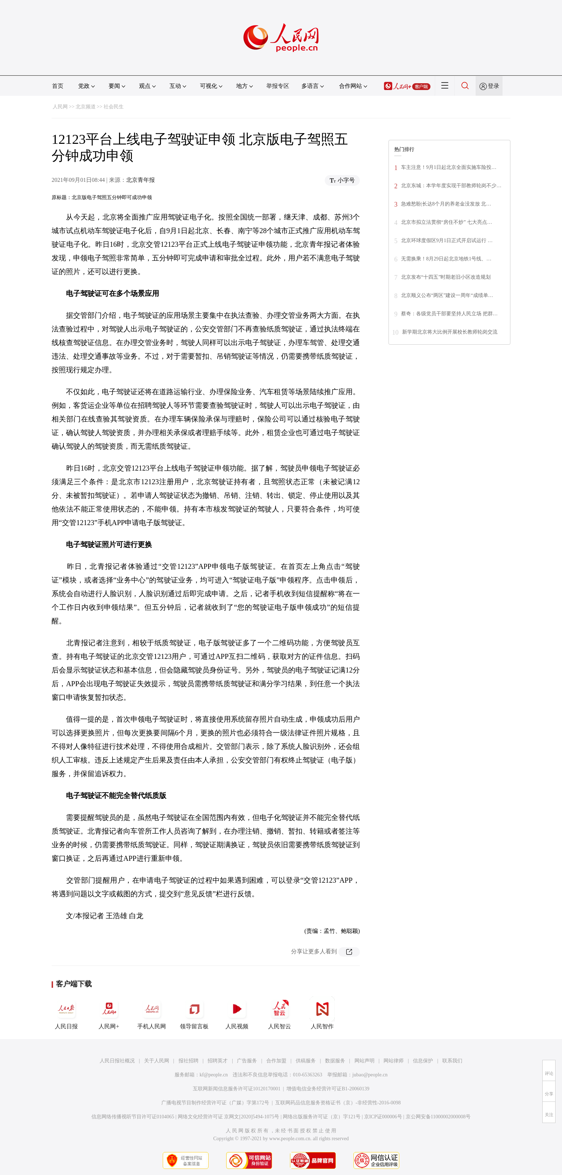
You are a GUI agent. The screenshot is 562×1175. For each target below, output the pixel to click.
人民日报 (66, 1012)
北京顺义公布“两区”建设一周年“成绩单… (447, 295)
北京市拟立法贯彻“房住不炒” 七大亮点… (446, 222)
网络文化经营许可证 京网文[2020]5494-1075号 (229, 1116)
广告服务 (247, 1060)
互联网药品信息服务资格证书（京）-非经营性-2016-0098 (338, 1102)
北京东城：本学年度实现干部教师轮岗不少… (451, 185)
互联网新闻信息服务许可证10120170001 (237, 1088)
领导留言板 (194, 1012)
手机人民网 (151, 1012)
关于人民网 (156, 1060)
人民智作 (322, 1012)
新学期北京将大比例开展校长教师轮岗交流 (449, 332)
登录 (493, 86)
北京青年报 (140, 180)
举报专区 (277, 86)
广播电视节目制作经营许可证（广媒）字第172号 (215, 1102)
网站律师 (394, 1060)
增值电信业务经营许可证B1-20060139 (327, 1088)
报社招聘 (188, 1060)
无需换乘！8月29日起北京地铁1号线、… (446, 258)
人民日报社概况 (117, 1060)
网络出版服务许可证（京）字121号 (322, 1116)
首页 (57, 86)
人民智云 (279, 1012)
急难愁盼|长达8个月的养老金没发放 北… (446, 204)
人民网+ (109, 1012)
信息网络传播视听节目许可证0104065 (132, 1116)
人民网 (60, 106)
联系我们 (452, 1060)
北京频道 (86, 106)
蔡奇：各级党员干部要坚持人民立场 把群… (449, 313)
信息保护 (423, 1060)
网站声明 (364, 1060)
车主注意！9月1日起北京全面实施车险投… (448, 167)
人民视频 (236, 1012)
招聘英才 (218, 1060)
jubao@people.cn (369, 1074)
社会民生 (114, 106)
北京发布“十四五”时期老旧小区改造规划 (446, 277)
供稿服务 (306, 1060)
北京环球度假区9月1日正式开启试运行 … (447, 240)
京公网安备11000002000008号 (438, 1116)
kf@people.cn (214, 1074)
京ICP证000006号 (383, 1116)
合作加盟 (276, 1060)
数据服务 (335, 1060)
